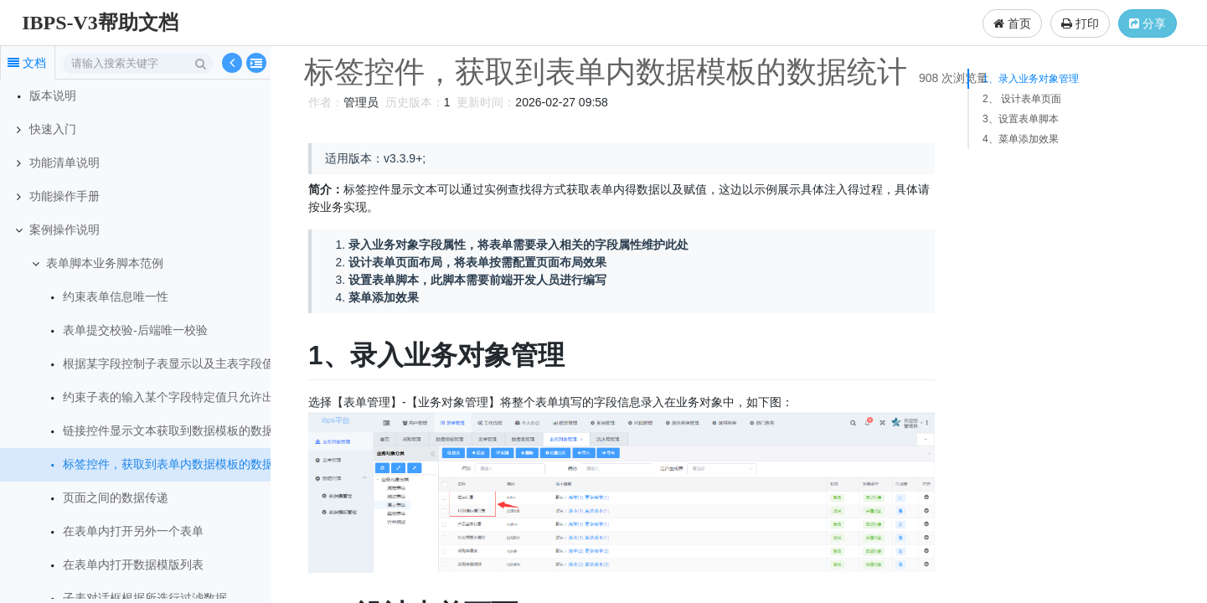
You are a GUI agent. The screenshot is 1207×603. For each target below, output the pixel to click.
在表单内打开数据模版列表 (133, 565)
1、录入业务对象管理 (1031, 79)
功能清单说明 (64, 163)
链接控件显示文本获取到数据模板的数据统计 (180, 431)
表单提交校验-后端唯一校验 (135, 330)
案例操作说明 (64, 230)
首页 (1012, 23)
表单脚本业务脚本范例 (104, 263)
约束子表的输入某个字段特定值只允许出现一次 (186, 397)
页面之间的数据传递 (115, 498)
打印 (1080, 23)
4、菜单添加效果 (1021, 139)
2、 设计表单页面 (1022, 99)
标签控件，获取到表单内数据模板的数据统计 (180, 464)
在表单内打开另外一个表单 (133, 531)
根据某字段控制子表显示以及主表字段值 (168, 364)
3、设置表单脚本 (1021, 119)
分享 (1147, 23)
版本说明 (52, 96)
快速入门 (52, 129)
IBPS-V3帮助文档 (100, 23)
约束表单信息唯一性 (115, 297)
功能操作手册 (64, 196)
